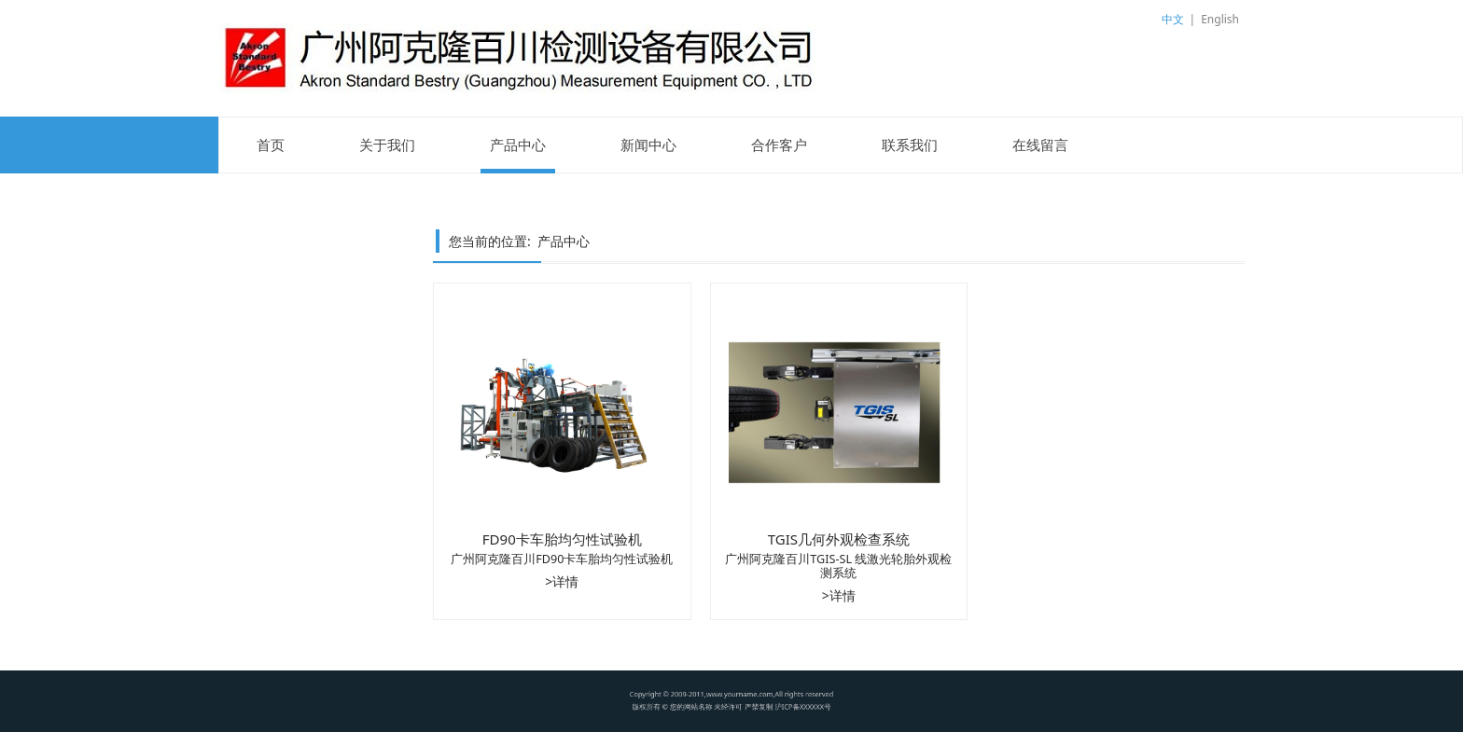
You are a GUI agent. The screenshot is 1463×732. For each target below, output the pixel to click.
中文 (1173, 19)
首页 (271, 144)
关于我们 (387, 144)
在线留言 (1040, 144)
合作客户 (779, 144)
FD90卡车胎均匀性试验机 (562, 539)
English (1220, 19)
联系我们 (910, 144)
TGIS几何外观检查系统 (839, 539)
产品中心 (518, 144)
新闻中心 (648, 144)
